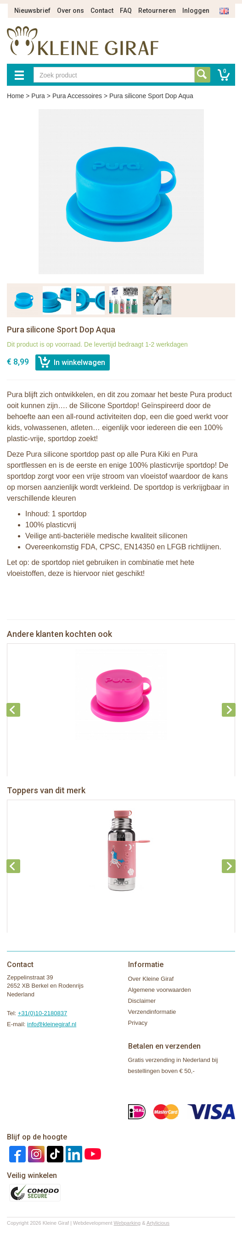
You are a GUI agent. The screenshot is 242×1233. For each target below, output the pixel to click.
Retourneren (157, 10)
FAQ (126, 10)
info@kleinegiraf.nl (51, 1024)
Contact (101, 10)
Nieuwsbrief (32, 10)
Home (15, 96)
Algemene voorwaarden (159, 989)
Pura (38, 96)
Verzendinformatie (152, 1011)
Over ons (70, 10)
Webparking (127, 1223)
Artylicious (157, 1223)
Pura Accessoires (77, 96)
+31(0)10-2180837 (42, 1013)
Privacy (138, 1022)
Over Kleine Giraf (151, 978)
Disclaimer (142, 1000)
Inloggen (195, 10)
